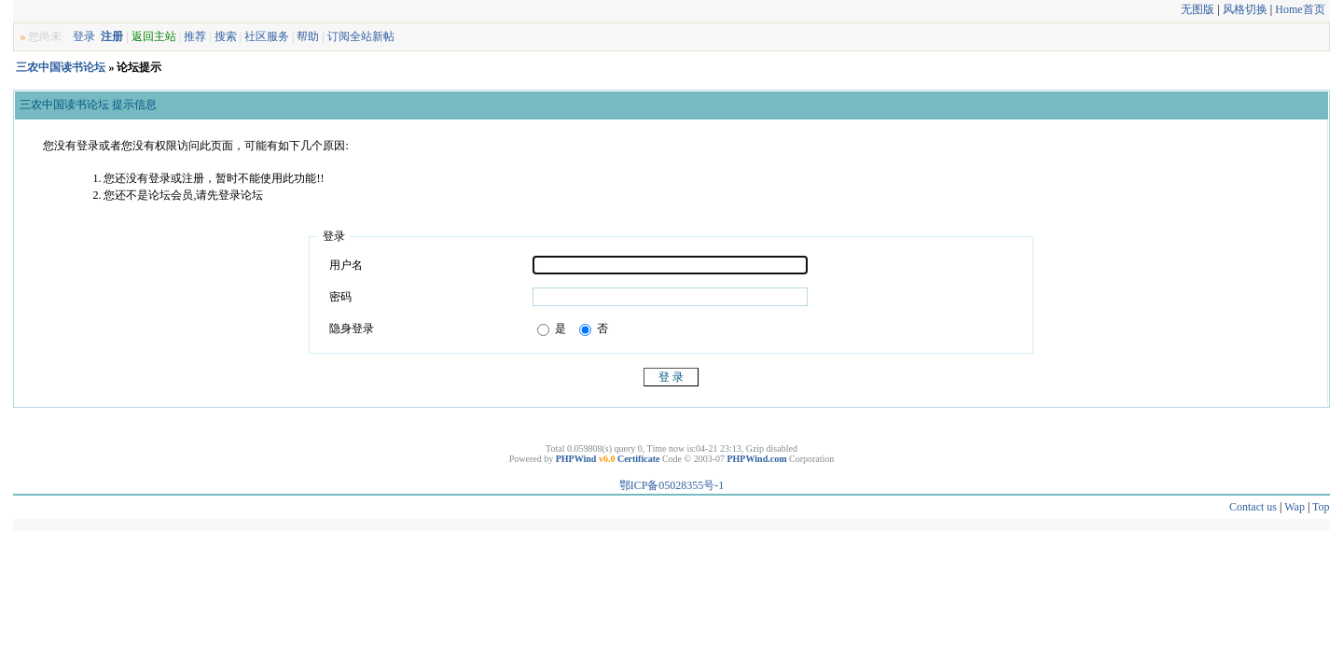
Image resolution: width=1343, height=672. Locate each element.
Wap (1294, 506)
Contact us (1253, 506)
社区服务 (266, 36)
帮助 (308, 36)
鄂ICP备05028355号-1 (672, 485)
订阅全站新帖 (361, 36)
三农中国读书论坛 (60, 67)
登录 (84, 36)
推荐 (195, 36)
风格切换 (1245, 9)
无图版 (1197, 9)
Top (1321, 506)
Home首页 (1299, 9)
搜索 (226, 36)
